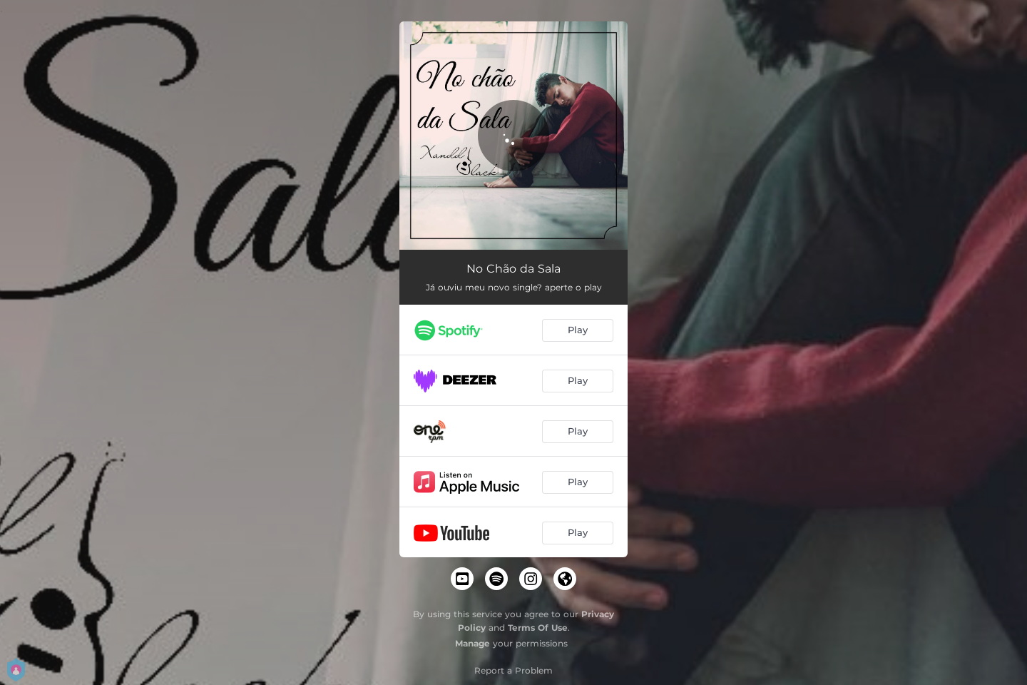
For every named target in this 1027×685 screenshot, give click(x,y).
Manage (472, 643)
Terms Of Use (538, 627)
